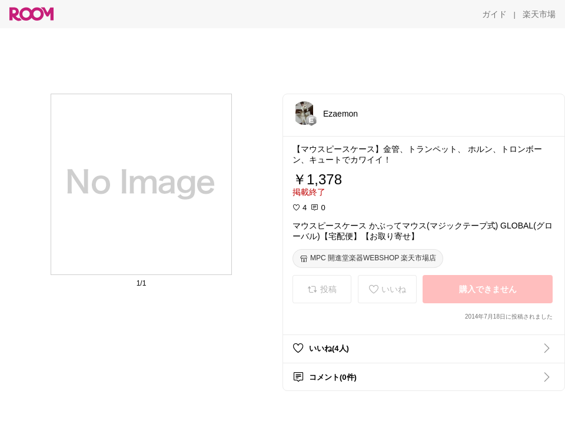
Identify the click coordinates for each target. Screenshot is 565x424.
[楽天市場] (539, 14)
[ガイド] (494, 14)
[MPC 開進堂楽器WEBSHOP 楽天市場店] (368, 258)
